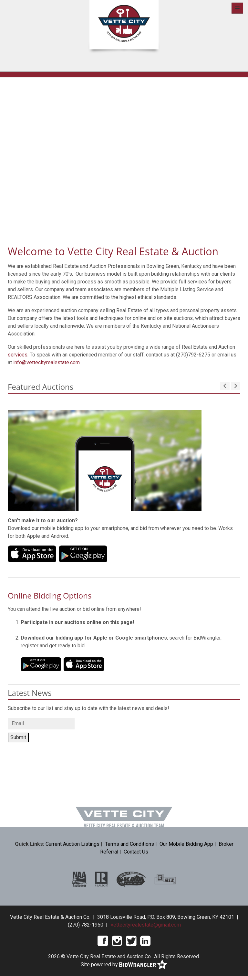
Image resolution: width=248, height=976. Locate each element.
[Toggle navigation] (237, 8)
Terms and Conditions (129, 844)
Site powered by (124, 964)
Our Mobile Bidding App (186, 844)
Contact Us (136, 852)
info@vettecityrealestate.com (46, 362)
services (17, 355)
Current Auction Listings (72, 844)
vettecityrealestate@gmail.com (146, 925)
